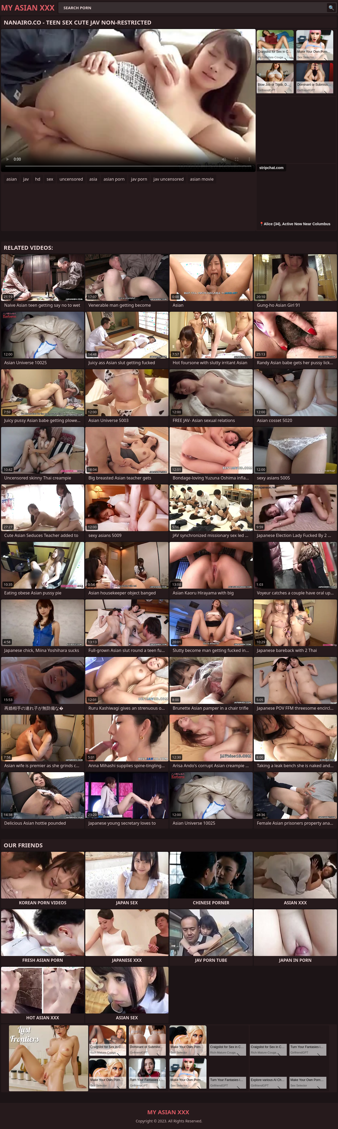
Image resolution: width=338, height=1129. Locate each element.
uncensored (71, 179)
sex (50, 179)
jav (26, 179)
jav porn (139, 179)
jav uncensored (168, 179)
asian (11, 179)
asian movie (202, 179)
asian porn (114, 179)
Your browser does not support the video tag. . (128, 100)
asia (93, 179)
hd (37, 179)
